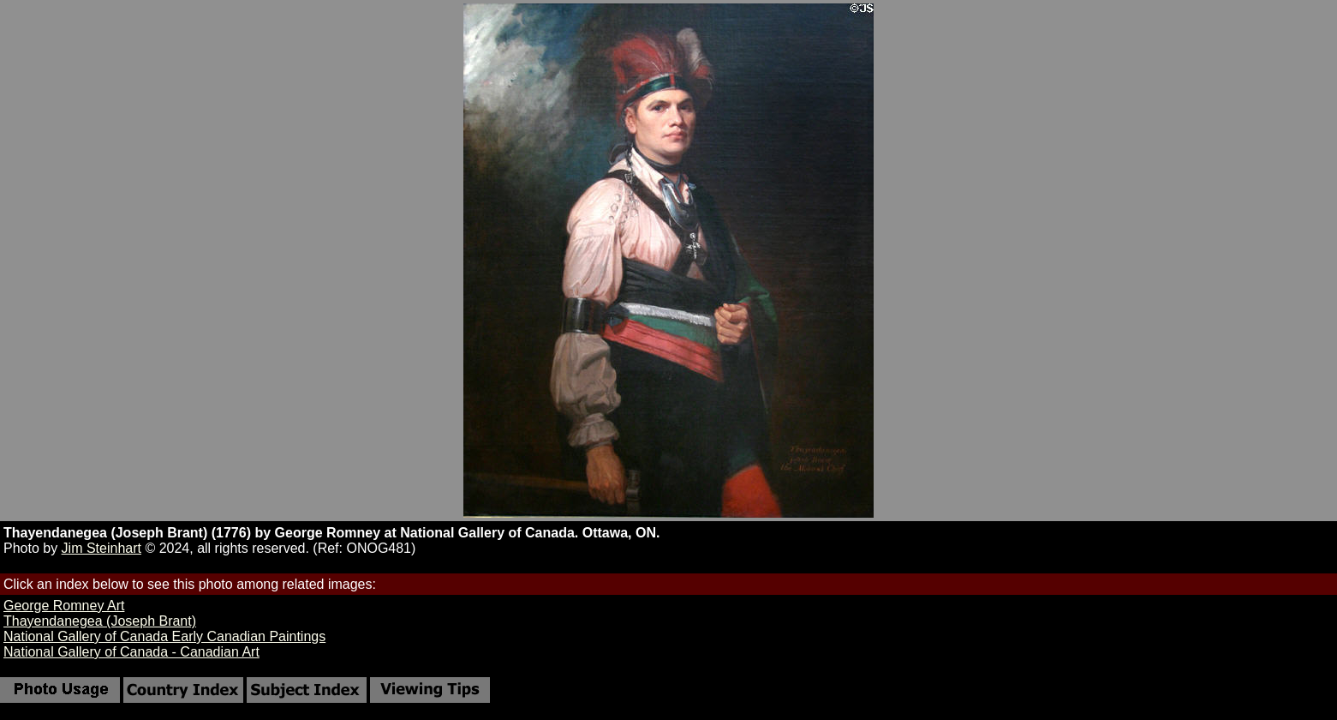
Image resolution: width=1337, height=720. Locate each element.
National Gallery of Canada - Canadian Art (131, 652)
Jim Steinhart (101, 548)
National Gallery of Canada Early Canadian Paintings (164, 636)
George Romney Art (63, 605)
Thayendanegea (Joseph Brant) (99, 621)
